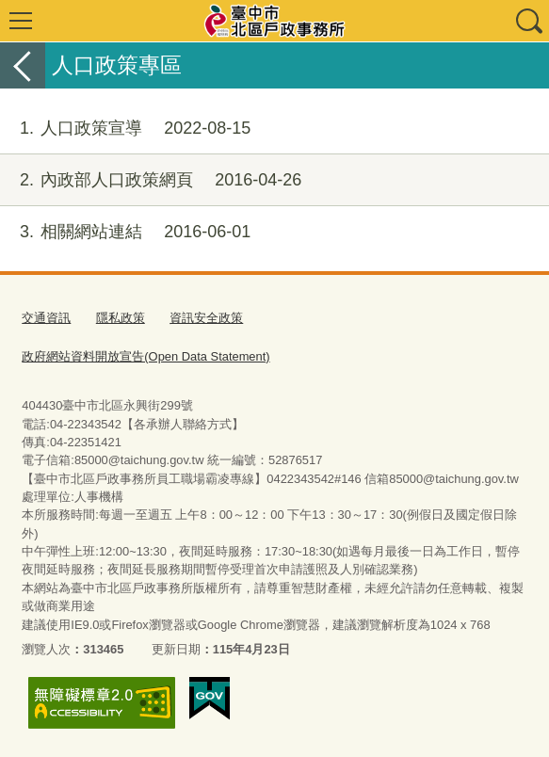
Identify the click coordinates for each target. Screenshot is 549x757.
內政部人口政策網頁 (150, 180)
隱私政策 (120, 318)
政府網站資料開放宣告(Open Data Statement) (145, 356)
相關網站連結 (125, 232)
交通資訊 (46, 318)
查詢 (528, 20)
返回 (22, 65)
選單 (20, 20)
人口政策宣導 (125, 128)
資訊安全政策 (206, 318)
